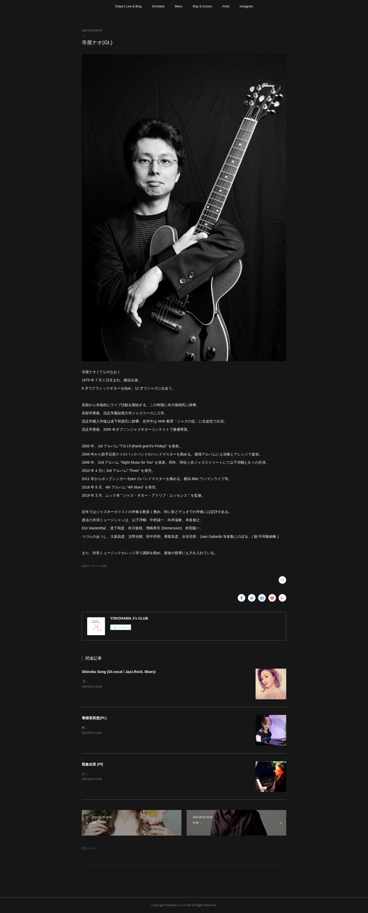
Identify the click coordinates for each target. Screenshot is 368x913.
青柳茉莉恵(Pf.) (94, 718)
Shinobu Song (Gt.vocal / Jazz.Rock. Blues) (119, 672)
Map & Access (202, 6)
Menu (178, 6)
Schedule (158, 6)
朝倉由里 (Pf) (92, 764)
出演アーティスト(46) (94, 566)
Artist (225, 6)
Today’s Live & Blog (128, 6)
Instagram (246, 6)
